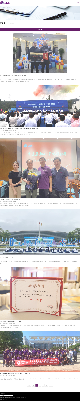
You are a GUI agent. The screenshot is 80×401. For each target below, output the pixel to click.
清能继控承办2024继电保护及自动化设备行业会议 (10, 321)
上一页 (29, 385)
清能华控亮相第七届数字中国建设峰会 (8, 257)
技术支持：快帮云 (4, 399)
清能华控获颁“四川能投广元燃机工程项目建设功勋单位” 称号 (13, 75)
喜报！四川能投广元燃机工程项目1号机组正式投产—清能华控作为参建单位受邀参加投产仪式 (20, 128)
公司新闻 (40, 29)
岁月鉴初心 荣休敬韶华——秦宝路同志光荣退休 (10, 199)
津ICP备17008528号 (21, 397)
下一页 (51, 385)
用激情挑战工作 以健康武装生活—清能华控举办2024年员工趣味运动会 (15, 373)
